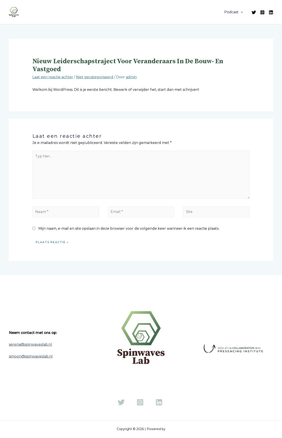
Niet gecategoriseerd (94, 77)
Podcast (232, 12)
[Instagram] (262, 12)
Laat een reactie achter (52, 77)
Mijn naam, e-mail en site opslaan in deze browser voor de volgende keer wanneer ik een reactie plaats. (128, 228)
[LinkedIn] (271, 12)
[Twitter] (254, 12)
